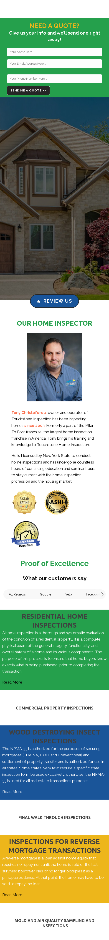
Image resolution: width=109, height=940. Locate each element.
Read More (12, 682)
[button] (3, 604)
